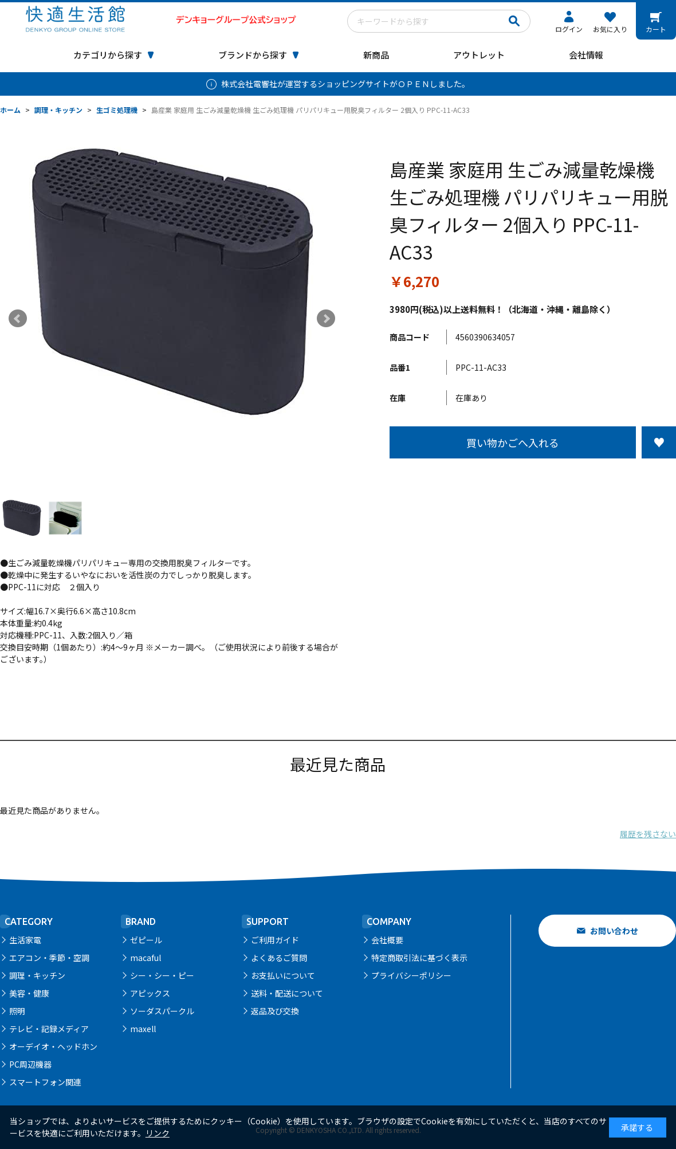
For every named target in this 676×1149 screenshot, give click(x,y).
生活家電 (25, 940)
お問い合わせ (614, 930)
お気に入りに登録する (659, 442)
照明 (17, 1011)
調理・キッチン (37, 975)
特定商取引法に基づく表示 (419, 957)
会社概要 (387, 940)
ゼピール (146, 940)
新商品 (376, 55)
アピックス (150, 993)
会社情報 (586, 55)
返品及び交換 (275, 1011)
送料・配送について (287, 993)
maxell (143, 1028)
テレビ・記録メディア (49, 1028)
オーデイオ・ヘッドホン (53, 1046)
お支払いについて (283, 975)
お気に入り (610, 29)
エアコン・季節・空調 (49, 957)
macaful (145, 957)
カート (656, 29)
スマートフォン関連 (45, 1082)
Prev (18, 318)
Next (326, 318)
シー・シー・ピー (162, 975)
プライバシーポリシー (411, 975)
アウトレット (479, 55)
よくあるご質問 (279, 957)
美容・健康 (29, 993)
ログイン (569, 29)
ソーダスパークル (162, 1011)
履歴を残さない (648, 834)
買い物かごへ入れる (512, 442)
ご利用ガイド (275, 940)
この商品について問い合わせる (533, 480)
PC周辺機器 (30, 1064)
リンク (158, 1133)
